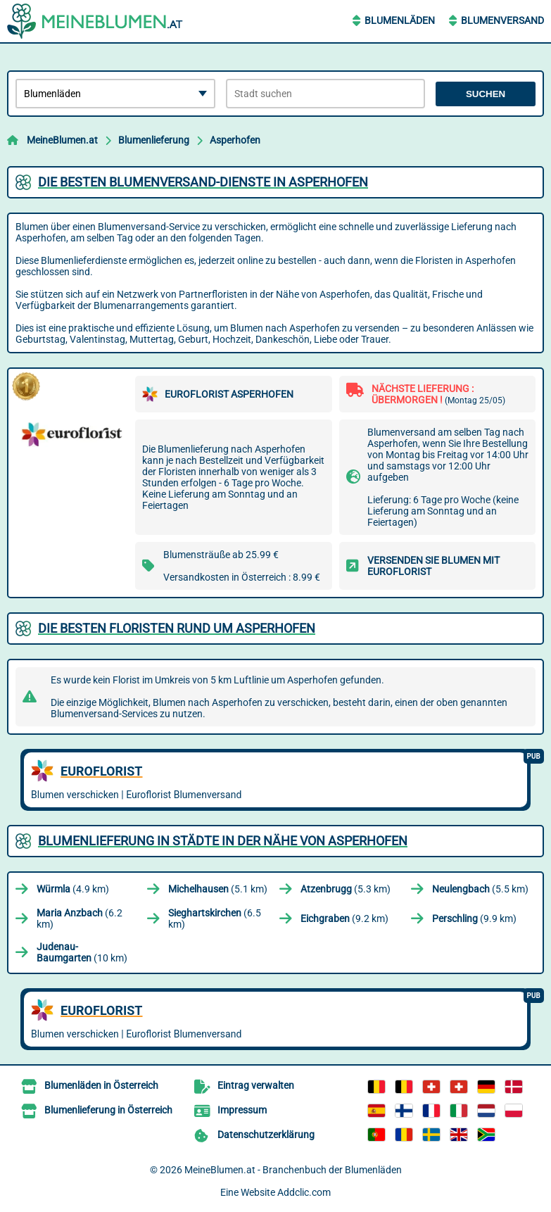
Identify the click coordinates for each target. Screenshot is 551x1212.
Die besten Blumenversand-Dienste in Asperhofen (203, 182)
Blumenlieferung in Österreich (108, 1110)
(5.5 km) (480, 889)
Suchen (485, 94)
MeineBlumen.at (62, 140)
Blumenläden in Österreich (101, 1085)
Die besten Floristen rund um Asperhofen (176, 628)
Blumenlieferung (153, 140)
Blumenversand (502, 20)
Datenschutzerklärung (266, 1134)
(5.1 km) (217, 889)
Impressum (242, 1110)
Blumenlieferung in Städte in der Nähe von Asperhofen (222, 840)
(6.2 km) (79, 918)
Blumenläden (400, 20)
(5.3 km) (345, 889)
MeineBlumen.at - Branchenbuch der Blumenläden (293, 1169)
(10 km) (82, 952)
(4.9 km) (73, 889)
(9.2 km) (344, 918)
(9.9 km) (474, 918)
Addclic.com (304, 1192)
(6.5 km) (214, 918)
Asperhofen (235, 140)
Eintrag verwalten (255, 1085)
